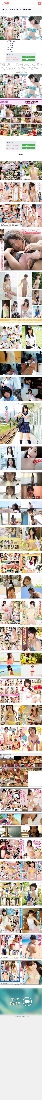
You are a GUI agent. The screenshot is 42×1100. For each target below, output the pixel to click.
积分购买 (28, 57)
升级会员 (28, 59)
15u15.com (26, 1016)
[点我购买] (13, 41)
